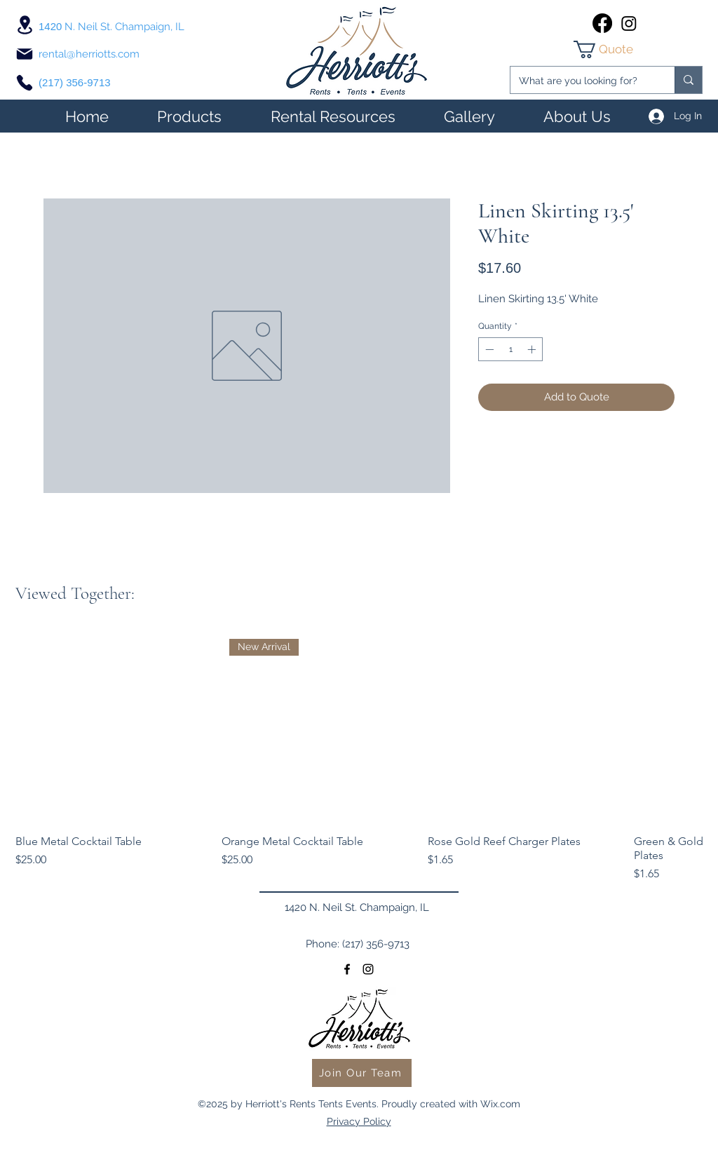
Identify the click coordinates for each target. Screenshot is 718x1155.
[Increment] (533, 349)
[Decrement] (488, 349)
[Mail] (24, 54)
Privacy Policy (359, 1121)
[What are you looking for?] (582, 81)
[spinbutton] (510, 349)
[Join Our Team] (362, 1073)
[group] (359, 756)
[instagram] (629, 23)
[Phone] (24, 83)
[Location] (24, 25)
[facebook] (602, 23)
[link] (616, 49)
